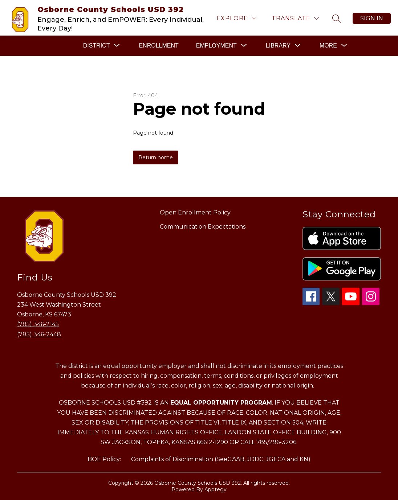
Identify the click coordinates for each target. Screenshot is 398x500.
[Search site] (336, 18)
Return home (155, 157)
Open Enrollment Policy (195, 212)
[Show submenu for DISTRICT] (96, 45)
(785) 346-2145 (38, 324)
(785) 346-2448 (39, 334)
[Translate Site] (295, 18)
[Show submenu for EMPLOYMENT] (216, 45)
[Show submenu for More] (328, 45)
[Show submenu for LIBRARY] (278, 45)
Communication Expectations (202, 226)
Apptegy (215, 489)
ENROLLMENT (158, 45)
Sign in (371, 18)
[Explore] (236, 18)
